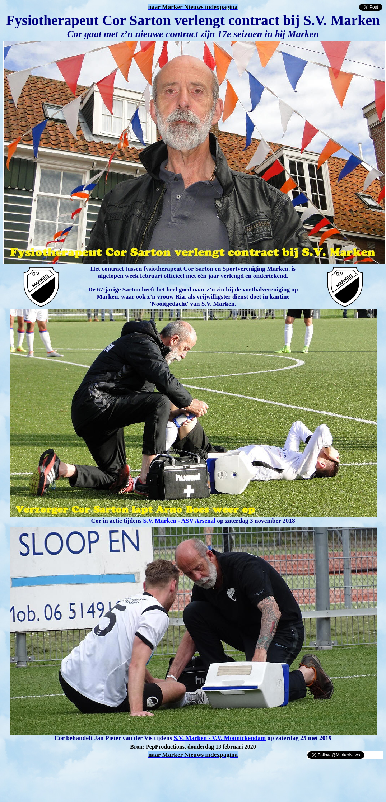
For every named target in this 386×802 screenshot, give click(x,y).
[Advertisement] (87, 770)
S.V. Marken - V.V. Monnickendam (220, 738)
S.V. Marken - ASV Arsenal (179, 520)
